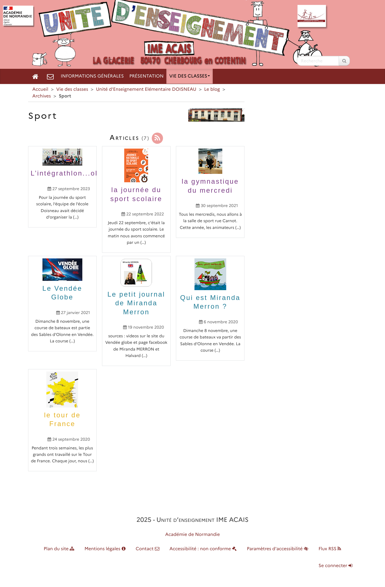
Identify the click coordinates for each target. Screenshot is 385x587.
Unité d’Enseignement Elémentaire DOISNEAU (146, 89)
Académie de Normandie (192, 534)
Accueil (40, 89)
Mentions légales (105, 549)
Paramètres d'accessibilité (278, 549)
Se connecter (335, 565)
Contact (147, 549)
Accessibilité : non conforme (203, 549)
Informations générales (92, 76)
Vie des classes (189, 76)
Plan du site (59, 549)
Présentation (146, 76)
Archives (41, 96)
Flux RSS (329, 549)
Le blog (212, 89)
